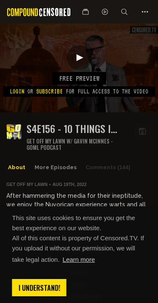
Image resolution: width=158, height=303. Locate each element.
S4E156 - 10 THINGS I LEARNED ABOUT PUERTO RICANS (75, 128)
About (16, 167)
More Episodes (56, 167)
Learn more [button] (79, 259)
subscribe (49, 91)
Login (17, 91)
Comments (108, 167)
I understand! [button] (39, 288)
